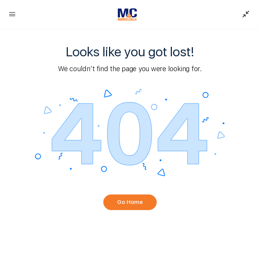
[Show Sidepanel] (244, 14)
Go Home (130, 202)
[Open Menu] (12, 14)
